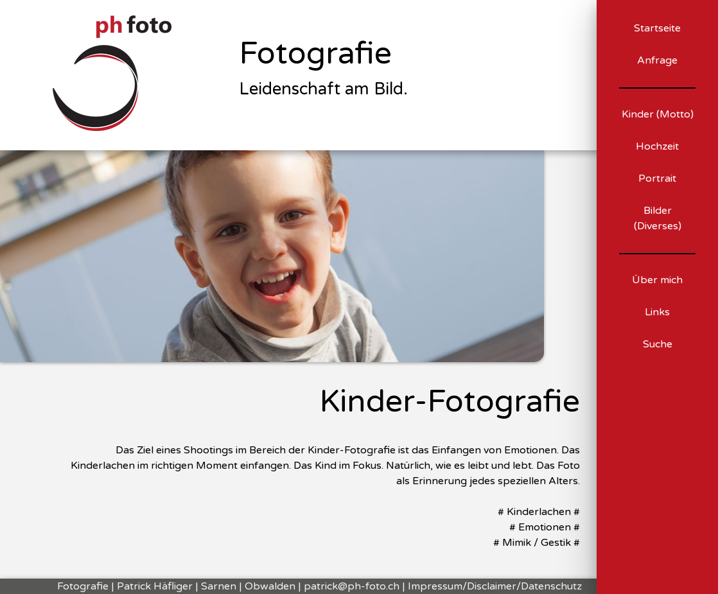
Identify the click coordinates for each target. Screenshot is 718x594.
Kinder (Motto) (658, 114)
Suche (657, 344)
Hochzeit (657, 146)
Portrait (657, 178)
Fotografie (315, 54)
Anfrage (657, 60)
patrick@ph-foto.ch (351, 586)
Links (657, 312)
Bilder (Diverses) (657, 218)
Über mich (657, 280)
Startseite (657, 28)
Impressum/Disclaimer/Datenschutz (495, 586)
